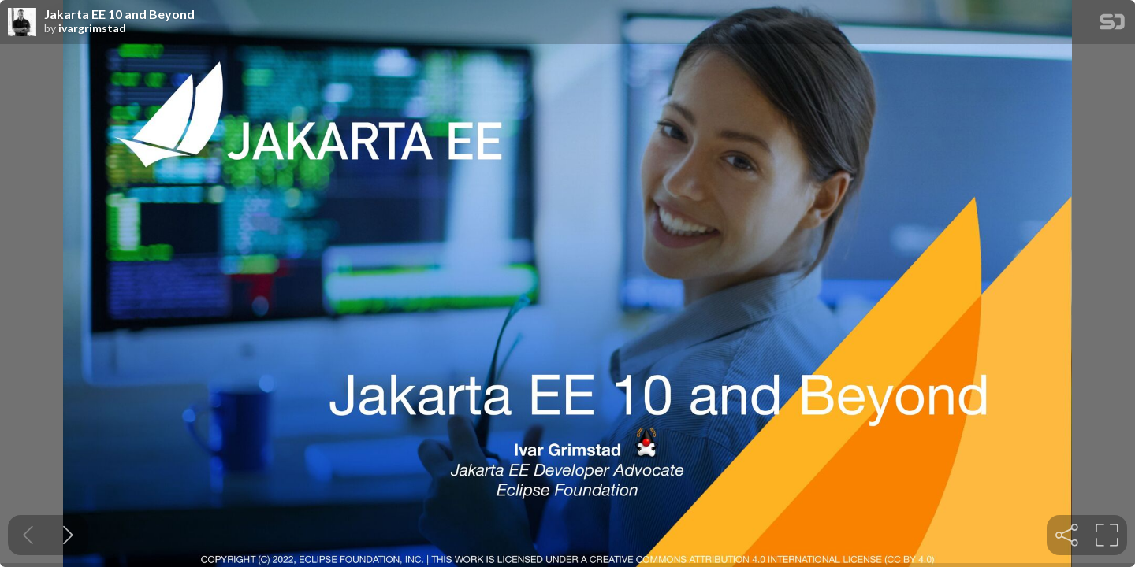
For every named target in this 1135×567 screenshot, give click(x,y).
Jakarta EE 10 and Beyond (119, 14)
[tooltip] (1067, 535)
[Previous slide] (28, 535)
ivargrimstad (92, 28)
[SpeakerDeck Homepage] (1112, 24)
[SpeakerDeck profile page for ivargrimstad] (22, 23)
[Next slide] (68, 535)
